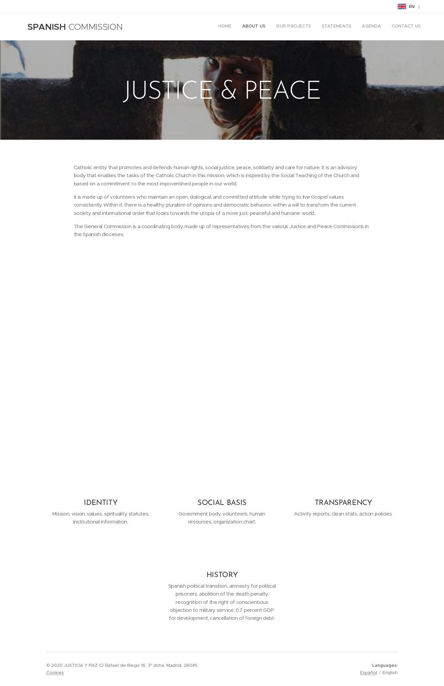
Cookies (55, 672)
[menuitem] (369, 27)
